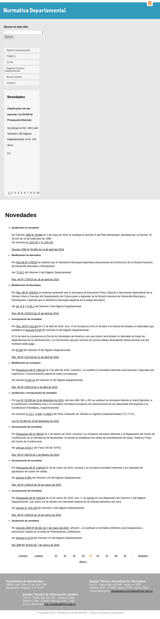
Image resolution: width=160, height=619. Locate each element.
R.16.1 (20, 272)
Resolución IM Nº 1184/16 (30, 467)
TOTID (9, 62)
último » (83, 561)
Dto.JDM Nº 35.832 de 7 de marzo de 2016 (35, 545)
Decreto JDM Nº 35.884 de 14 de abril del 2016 (38, 249)
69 (125, 555)
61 (56, 555)
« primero (23, 555)
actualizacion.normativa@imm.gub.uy (132, 591)
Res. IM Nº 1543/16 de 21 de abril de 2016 (35, 313)
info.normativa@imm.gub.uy (60, 604)
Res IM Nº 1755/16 (26, 262)
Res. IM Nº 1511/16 (27, 326)
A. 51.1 (30, 414)
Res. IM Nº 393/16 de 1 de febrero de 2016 (35, 454)
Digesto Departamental (18, 50)
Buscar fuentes (14, 77)
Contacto (11, 83)
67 (107, 555)
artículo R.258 (33, 330)
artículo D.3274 (24, 538)
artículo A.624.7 (24, 447)
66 (98, 555)
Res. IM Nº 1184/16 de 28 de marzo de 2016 (36, 484)
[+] (8, 153)
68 (116, 555)
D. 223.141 (32, 242)
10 (37, 192)
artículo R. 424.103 (26, 508)
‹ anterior (38, 555)
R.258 (19, 350)
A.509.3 (48, 414)
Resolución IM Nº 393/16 (30, 434)
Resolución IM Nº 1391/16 (30, 370)
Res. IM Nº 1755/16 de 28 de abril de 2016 (35, 279)
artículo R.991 (24, 477)
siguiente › (143, 555)
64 (83, 555)
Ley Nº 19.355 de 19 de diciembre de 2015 (40, 400)
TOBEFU (11, 56)
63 (74, 555)
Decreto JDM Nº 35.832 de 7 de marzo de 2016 (42, 528)
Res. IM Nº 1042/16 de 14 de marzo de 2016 (36, 515)
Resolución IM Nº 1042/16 (30, 498)
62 (65, 555)
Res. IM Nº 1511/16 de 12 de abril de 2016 (35, 357)
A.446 (38, 414)
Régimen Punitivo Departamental (14, 69)
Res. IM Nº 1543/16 (27, 292)
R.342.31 (30, 380)
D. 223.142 (47, 242)
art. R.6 (20, 306)
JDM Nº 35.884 (34, 234)
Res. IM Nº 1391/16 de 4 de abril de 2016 (35, 387)
